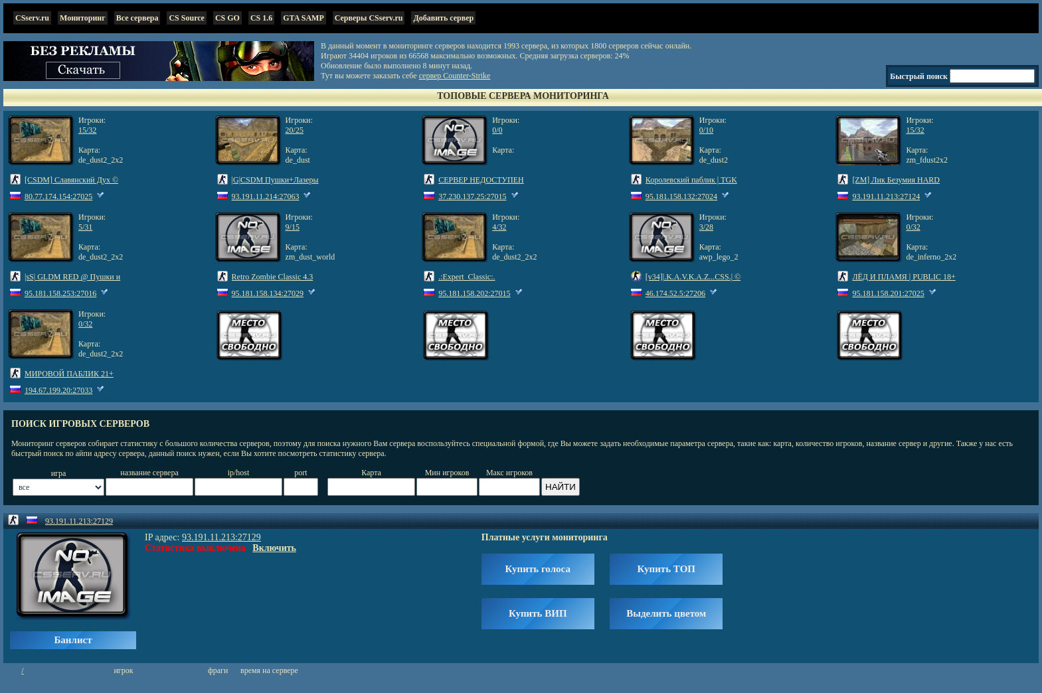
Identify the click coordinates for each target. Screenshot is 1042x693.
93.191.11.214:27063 (266, 196)
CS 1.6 (261, 18)
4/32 (499, 227)
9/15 (293, 227)
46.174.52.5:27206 (675, 293)
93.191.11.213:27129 (79, 521)
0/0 (497, 130)
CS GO (227, 18)
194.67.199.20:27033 (58, 390)
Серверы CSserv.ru (369, 18)
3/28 (706, 227)
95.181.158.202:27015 (474, 293)
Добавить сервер (443, 18)
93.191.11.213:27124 (886, 196)
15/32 (87, 130)
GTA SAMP (303, 18)
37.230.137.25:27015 (472, 196)
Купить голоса (537, 569)
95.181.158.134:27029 (268, 293)
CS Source (186, 18)
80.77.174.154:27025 (58, 196)
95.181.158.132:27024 (681, 196)
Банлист (73, 640)
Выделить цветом (666, 613)
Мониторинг (83, 18)
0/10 (706, 130)
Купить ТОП (666, 569)
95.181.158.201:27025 (888, 293)
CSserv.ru (32, 18)
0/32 (913, 227)
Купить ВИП (538, 613)
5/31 (85, 227)
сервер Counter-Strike (455, 75)
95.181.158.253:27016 (60, 293)
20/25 (295, 130)
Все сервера (137, 18)
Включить (274, 548)
